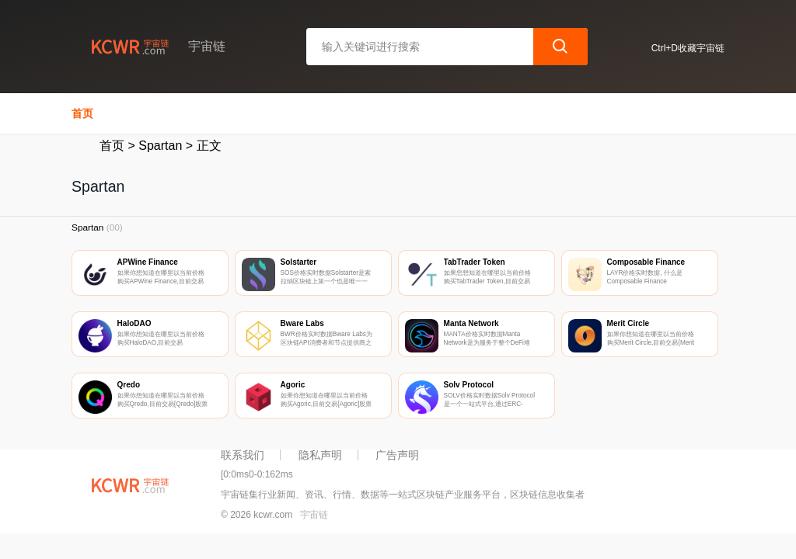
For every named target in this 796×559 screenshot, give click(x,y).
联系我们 (242, 455)
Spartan (160, 145)
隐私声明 (320, 455)
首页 (82, 113)
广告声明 (397, 455)
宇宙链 (314, 514)
